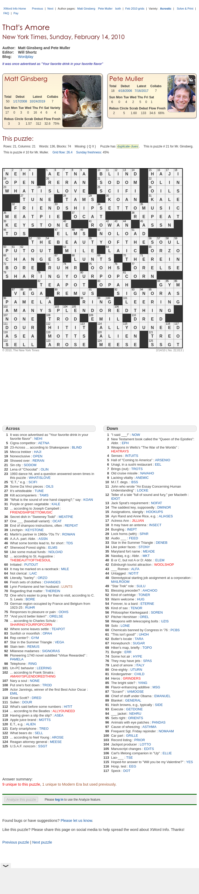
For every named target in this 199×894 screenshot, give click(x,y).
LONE (125, 626)
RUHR (30, 607)
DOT (126, 771)
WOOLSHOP (164, 565)
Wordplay (25, 57)
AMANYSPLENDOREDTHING (33, 676)
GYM (35, 638)
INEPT (132, 529)
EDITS (149, 749)
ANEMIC (142, 478)
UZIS (165, 621)
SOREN (157, 612)
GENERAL (133, 700)
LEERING (44, 668)
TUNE (39, 491)
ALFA (135, 569)
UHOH (144, 634)
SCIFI (33, 482)
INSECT (155, 525)
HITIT (68, 707)
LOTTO (145, 744)
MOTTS (45, 720)
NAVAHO (147, 473)
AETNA (43, 443)
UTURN (136, 670)
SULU (141, 586)
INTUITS (131, 456)
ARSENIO (162, 460)
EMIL (14, 693)
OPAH (47, 633)
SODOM (30, 465)
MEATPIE (66, 517)
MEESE (56, 742)
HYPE (137, 656)
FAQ (6, 13)
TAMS (43, 495)
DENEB (161, 543)
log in (59, 799)
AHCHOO (150, 590)
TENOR (137, 608)
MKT (146, 556)
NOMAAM (166, 731)
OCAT (57, 521)
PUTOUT (31, 565)
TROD (47, 685)
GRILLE (132, 735)
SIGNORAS (51, 651)
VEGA (59, 642)
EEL (158, 464)
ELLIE (167, 753)
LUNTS (67, 586)
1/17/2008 (20, 101)
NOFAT (156, 503)
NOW (136, 435)
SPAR (144, 534)
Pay (15, 13)
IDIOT (115, 499)
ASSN (43, 539)
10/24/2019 (37, 101)
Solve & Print (185, 8)
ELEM (159, 560)
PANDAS (159, 722)
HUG (141, 599)
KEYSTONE (34, 530)
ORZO (42, 578)
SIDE (159, 705)
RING (33, 664)
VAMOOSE (135, 692)
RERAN (38, 461)
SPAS (147, 661)
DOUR (27, 702)
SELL (39, 733)
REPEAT (71, 525)
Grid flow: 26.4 (62, 152)
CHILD (139, 674)
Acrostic (165, 8)
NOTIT (134, 573)
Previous (37, 8)
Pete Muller (105, 8)
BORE (30, 599)
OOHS (63, 612)
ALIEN (31, 724)
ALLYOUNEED (64, 711)
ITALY (140, 665)
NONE (35, 681)
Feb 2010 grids (134, 8)
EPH (125, 443)
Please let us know (76, 820)
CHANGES (52, 582)
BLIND (77, 447)
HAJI (37, 452)
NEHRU (135, 714)
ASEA (58, 715)
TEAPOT (58, 629)
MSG (156, 687)
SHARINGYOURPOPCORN (31, 625)
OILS (49, 486)
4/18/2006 (125, 91)
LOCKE (142, 490)
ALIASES (166, 516)
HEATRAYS (120, 451)
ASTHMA (149, 727)
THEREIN (52, 591)
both (118, 8)
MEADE (149, 551)
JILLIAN (138, 521)
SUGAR (139, 643)
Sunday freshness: (89, 152)
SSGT (42, 746)
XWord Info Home (14, 8)
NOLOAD (55, 552)
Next (50, 8)
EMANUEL (162, 696)
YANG (142, 683)
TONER (144, 595)
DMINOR (164, 507)
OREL (144, 617)
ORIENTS (135, 718)
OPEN (37, 456)
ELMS (52, 547)
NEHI (38, 439)
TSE (129, 757)
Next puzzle (42, 842)
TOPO (147, 648)
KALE (56, 504)
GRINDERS (132, 678)
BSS (134, 482)
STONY (144, 547)
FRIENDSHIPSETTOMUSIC (31, 512)
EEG (132, 766)
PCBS (175, 630)
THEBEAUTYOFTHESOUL (30, 560)
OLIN (44, 469)
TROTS (137, 469)
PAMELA (17, 659)
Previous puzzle (15, 842)
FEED (133, 538)
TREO (43, 729)
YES (189, 762)
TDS (69, 543)
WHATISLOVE (40, 478)
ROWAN (68, 534)
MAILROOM (120, 582)
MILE (65, 569)
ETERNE (147, 604)
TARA (139, 639)
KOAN (88, 500)
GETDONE (134, 709)
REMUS (33, 647)
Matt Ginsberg (86, 8)
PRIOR (139, 740)
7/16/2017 (141, 91)
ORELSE (56, 616)
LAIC (33, 573)
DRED (36, 698)
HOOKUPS (154, 512)
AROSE (58, 737)
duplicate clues (127, 146)
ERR (127, 652)
